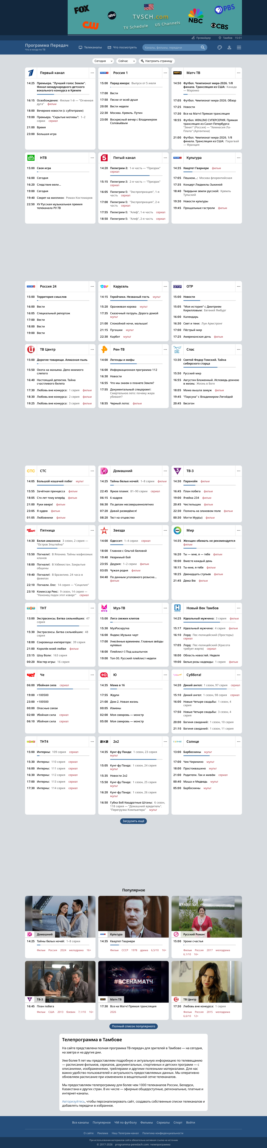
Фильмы (146, 1122)
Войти (190, 1122)
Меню (92, 72)
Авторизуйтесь (73, 1103)
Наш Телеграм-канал (125, 1133)
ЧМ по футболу (125, 1122)
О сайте (89, 1133)
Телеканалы (90, 47)
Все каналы (80, 1122)
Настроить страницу (158, 61)
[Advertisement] (133, 252)
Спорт (178, 1122)
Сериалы (163, 1122)
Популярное (102, 1122)
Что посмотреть (122, 47)
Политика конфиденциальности (162, 1133)
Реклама (102, 1133)
